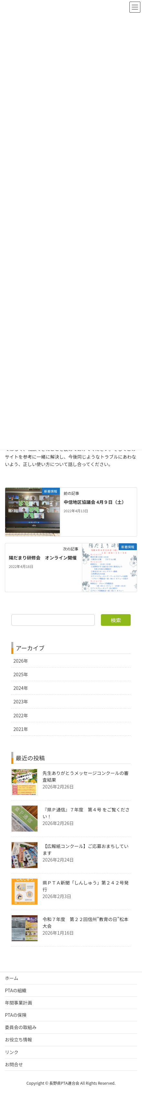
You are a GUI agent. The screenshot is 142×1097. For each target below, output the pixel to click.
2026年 (21, 660)
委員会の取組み (21, 1027)
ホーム (11, 978)
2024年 (21, 688)
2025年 (21, 674)
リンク (11, 1052)
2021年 (21, 729)
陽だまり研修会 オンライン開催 (43, 557)
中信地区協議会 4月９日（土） (95, 502)
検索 (116, 620)
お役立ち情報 (18, 1039)
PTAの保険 (16, 1015)
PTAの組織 (16, 990)
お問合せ (14, 1064)
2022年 (21, 715)
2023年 (21, 701)
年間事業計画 (18, 1002)
